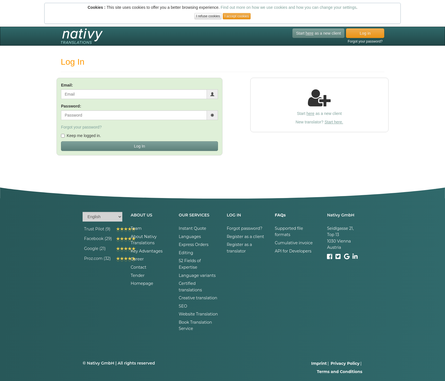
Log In (139, 146)
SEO (183, 306)
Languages (190, 236)
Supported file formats (289, 231)
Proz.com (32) (97, 258)
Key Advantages (147, 251)
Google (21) (95, 248)
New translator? (319, 122)
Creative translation (198, 297)
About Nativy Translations (144, 239)
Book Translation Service (195, 325)
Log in (365, 33)
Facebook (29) (98, 238)
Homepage (142, 283)
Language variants (197, 275)
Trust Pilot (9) (97, 228)
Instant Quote (192, 228)
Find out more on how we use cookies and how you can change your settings (288, 7)
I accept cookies (236, 16)
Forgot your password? (365, 41)
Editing (186, 252)
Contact (138, 267)
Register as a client (245, 236)
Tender (138, 275)
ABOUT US (141, 215)
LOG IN (234, 215)
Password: (71, 106)
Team (136, 228)
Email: (67, 85)
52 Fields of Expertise (190, 264)
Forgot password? (245, 228)
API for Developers (293, 251)
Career (137, 259)
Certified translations (190, 286)
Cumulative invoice (294, 242)
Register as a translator (239, 247)
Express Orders (194, 244)
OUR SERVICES (194, 215)
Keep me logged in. (81, 135)
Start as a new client (318, 33)
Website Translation (198, 314)
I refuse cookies (208, 16)
